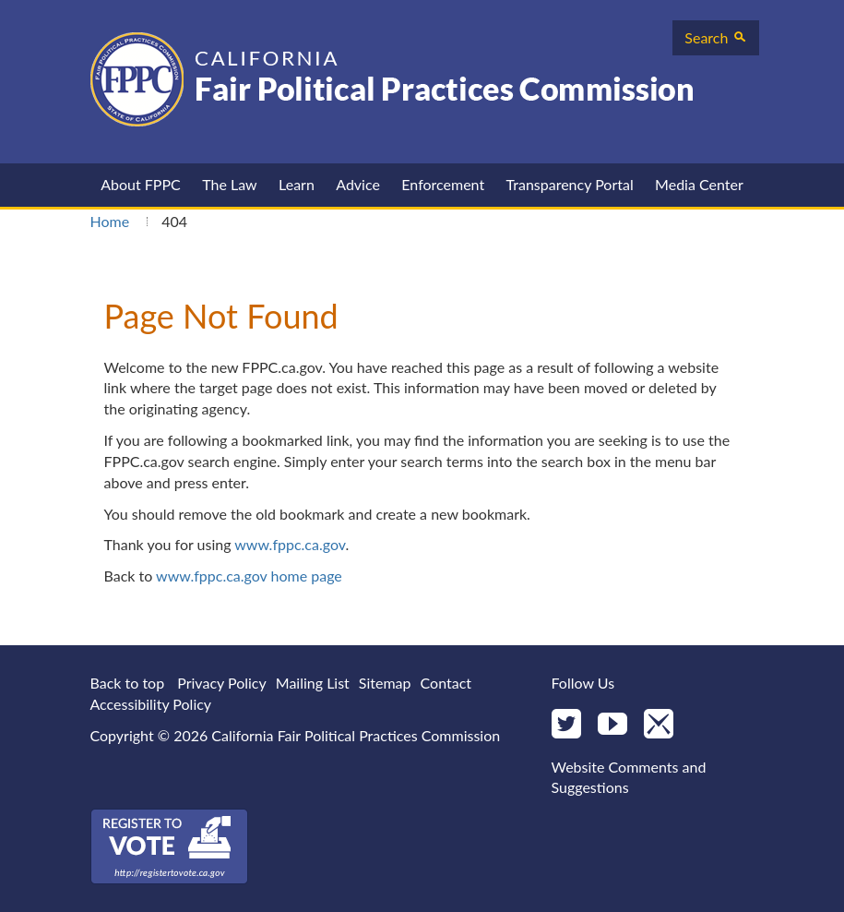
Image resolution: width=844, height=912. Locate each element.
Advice (358, 184)
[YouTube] (612, 725)
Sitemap (385, 682)
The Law (229, 184)
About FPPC (141, 184)
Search (715, 37)
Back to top (127, 682)
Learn (297, 184)
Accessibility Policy (151, 704)
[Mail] (658, 725)
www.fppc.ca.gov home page (249, 575)
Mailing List (313, 682)
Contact (446, 682)
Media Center (699, 184)
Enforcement (442, 184)
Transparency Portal (570, 184)
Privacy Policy (222, 682)
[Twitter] (566, 725)
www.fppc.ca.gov (289, 544)
